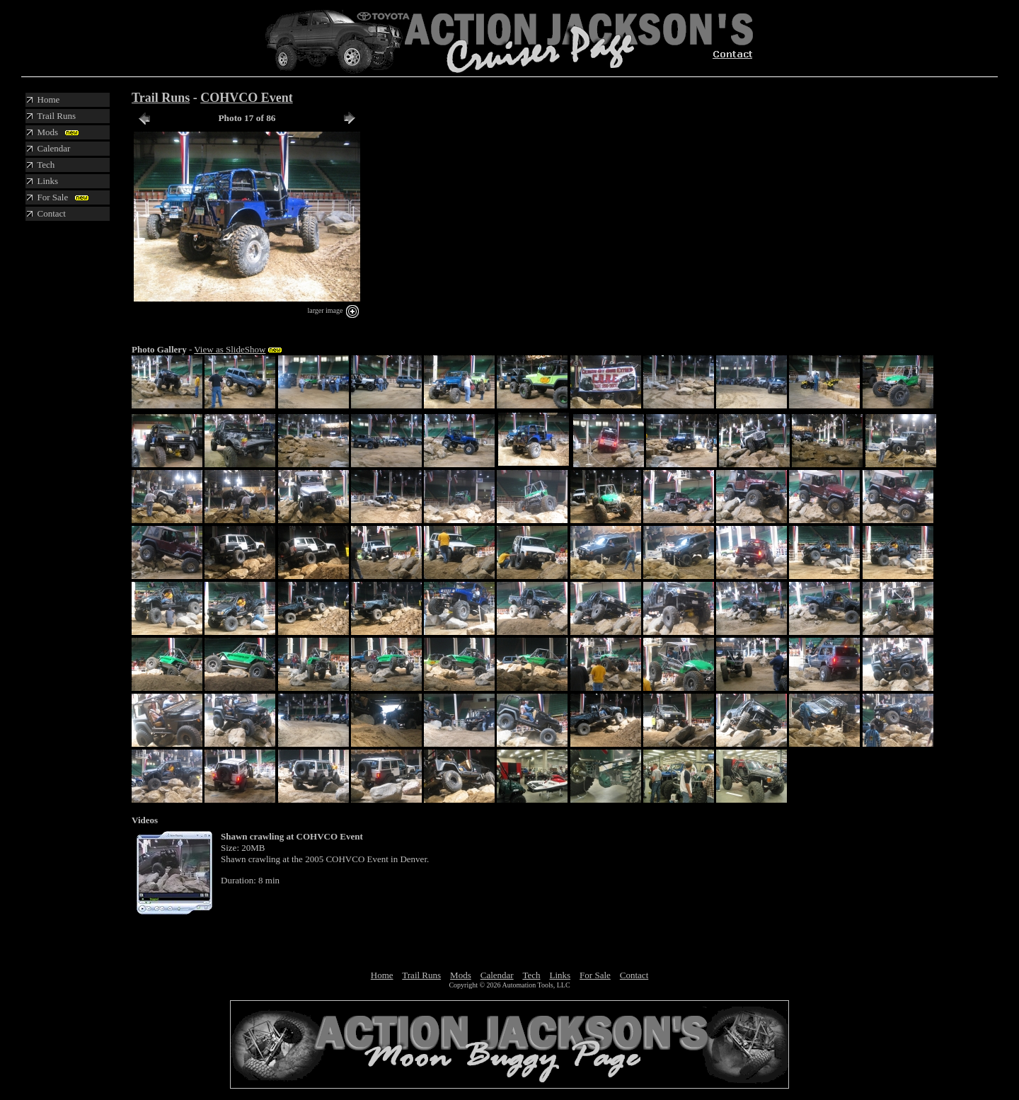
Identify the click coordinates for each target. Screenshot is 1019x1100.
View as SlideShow (229, 349)
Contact (634, 975)
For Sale (595, 975)
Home (382, 975)
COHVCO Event (246, 98)
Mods (460, 975)
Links (559, 975)
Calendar (497, 975)
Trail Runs (161, 98)
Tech (531, 975)
